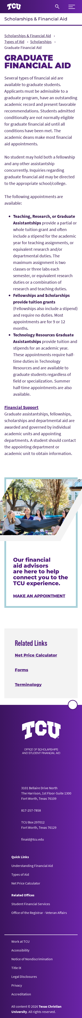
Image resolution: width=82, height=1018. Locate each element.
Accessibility (20, 950)
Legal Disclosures (24, 976)
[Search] (57, 6)
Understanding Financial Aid (32, 865)
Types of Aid (20, 874)
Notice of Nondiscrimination (32, 959)
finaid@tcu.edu (32, 839)
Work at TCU (20, 941)
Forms (21, 670)
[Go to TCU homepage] (14, 6)
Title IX (16, 968)
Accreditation (21, 994)
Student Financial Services (30, 904)
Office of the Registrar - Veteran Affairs (39, 912)
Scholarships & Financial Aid (35, 19)
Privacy (16, 985)
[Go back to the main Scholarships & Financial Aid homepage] (41, 737)
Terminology (28, 684)
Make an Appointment (39, 596)
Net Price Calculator (36, 655)
